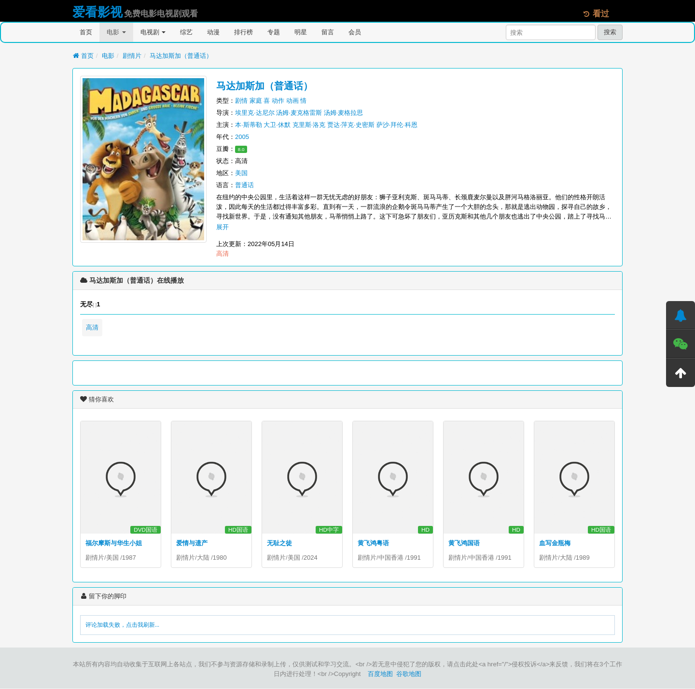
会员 (354, 32)
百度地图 (380, 674)
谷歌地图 (408, 674)
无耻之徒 (279, 543)
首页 (86, 32)
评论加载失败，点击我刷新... (122, 625)
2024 (311, 557)
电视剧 (153, 32)
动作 (278, 100)
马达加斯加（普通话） (181, 55)
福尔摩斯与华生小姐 (113, 543)
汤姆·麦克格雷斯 (299, 112)
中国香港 (390, 557)
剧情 (241, 100)
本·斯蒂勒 (248, 124)
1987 (129, 557)
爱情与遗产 (192, 543)
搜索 (610, 32)
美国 (241, 173)
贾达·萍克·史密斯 (351, 124)
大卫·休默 (277, 124)
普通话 (244, 185)
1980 (220, 557)
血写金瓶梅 (554, 543)
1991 (414, 557)
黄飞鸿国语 (464, 543)
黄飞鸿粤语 (373, 543)
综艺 (186, 32)
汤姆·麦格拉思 (343, 112)
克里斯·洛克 (309, 124)
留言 (327, 32)
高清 (92, 327)
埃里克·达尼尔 (255, 112)
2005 (242, 136)
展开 (222, 227)
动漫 (213, 32)
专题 (273, 32)
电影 (116, 32)
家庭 (256, 100)
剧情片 (132, 55)
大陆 (203, 557)
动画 (292, 100)
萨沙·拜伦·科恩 (396, 124)
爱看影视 (97, 12)
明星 (300, 32)
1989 (583, 557)
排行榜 (243, 32)
